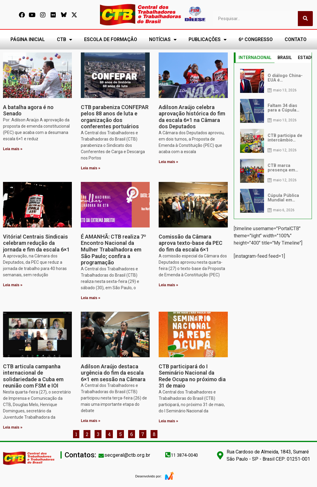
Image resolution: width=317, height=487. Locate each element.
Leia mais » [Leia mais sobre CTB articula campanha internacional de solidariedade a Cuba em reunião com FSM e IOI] (12, 427)
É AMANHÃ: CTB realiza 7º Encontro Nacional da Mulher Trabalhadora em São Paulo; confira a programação (113, 249)
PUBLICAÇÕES (208, 39)
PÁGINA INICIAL (27, 39)
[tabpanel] (273, 141)
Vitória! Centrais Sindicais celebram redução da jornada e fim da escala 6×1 (36, 243)
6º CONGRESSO (256, 39)
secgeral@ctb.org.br (127, 455)
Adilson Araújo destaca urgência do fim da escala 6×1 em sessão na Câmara (113, 372)
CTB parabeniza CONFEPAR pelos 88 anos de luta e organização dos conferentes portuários (114, 117)
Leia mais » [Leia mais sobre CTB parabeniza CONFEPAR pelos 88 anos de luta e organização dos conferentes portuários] (90, 168)
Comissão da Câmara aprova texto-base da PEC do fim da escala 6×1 (190, 243)
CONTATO (296, 39)
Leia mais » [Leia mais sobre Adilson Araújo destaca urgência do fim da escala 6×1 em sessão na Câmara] (90, 421)
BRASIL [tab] (284, 57)
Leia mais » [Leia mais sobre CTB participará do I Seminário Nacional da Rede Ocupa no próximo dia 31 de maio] (168, 421)
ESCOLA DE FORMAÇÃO (110, 39)
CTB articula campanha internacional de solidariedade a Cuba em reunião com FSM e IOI (33, 376)
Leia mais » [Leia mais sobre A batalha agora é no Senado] (12, 149)
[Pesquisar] (305, 18)
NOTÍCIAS (163, 39)
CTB (64, 39)
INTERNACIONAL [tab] (255, 57)
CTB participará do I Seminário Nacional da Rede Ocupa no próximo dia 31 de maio (192, 376)
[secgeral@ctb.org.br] (101, 455)
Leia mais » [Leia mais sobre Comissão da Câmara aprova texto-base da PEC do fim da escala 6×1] (168, 285)
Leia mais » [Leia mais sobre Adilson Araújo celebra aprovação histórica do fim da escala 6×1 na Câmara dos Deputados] (168, 162)
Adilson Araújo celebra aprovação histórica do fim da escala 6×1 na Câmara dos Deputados (192, 117)
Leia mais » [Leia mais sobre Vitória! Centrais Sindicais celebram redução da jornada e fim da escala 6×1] (12, 285)
